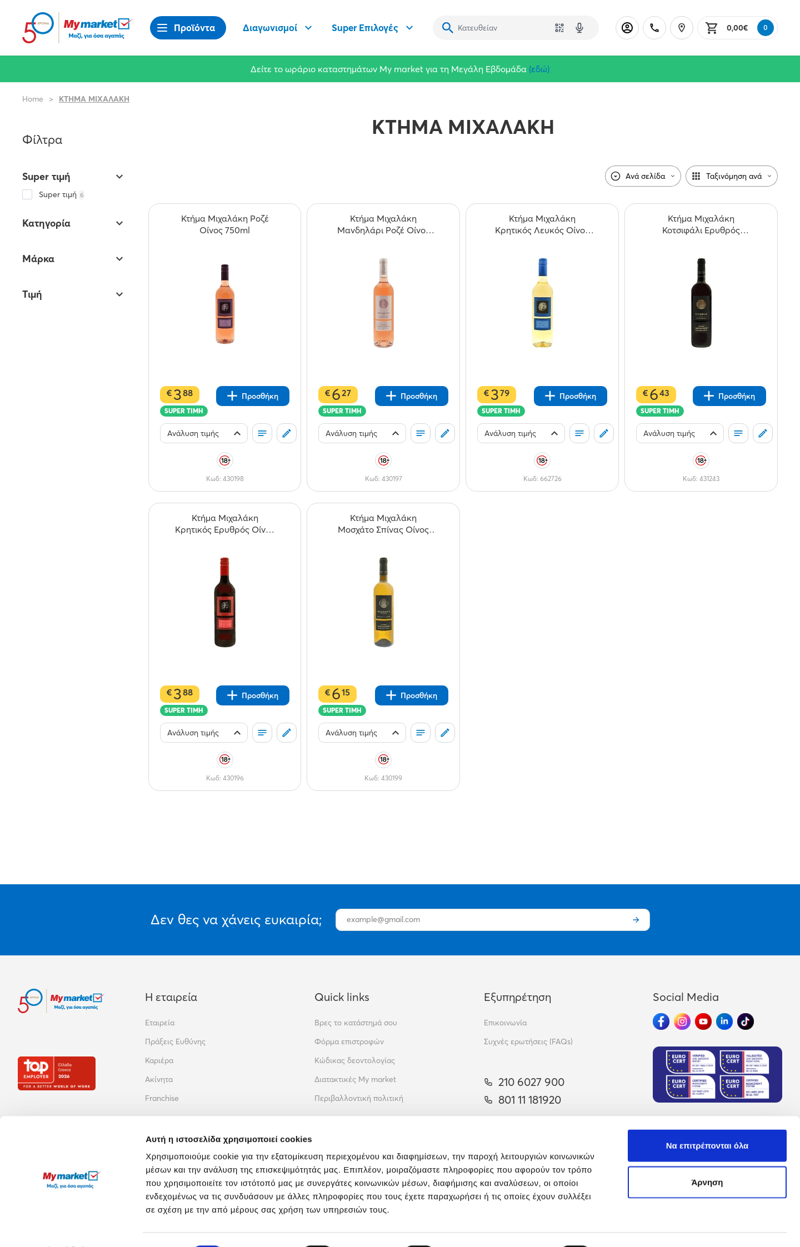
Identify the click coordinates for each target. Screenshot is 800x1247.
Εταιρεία (159, 1023)
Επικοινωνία (505, 1023)
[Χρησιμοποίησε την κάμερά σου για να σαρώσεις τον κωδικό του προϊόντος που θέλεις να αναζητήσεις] (559, 28)
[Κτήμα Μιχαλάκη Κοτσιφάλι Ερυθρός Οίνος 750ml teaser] (701, 224)
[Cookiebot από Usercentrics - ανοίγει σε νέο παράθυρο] (72, 1225)
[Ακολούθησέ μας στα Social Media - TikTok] (745, 1021)
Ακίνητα (159, 1079)
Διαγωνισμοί (279, 27)
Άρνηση (707, 1152)
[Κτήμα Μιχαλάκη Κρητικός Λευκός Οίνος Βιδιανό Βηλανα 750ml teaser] (542, 224)
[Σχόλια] (287, 433)
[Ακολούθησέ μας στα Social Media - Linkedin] (724, 1021)
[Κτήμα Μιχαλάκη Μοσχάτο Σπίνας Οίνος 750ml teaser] (383, 523)
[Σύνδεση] (627, 27)
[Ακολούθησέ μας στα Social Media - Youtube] (703, 1021)
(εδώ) (539, 68)
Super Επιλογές (374, 27)
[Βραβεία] (57, 1073)
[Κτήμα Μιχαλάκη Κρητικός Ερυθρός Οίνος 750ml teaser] (225, 523)
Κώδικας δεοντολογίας (354, 1060)
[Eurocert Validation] (717, 1074)
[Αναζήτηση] (447, 27)
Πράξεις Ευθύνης (175, 1041)
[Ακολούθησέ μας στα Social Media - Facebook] (661, 1021)
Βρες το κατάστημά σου (355, 1023)
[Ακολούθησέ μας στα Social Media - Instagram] (682, 1021)
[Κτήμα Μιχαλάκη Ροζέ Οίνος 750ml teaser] (225, 224)
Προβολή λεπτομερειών (660, 1225)
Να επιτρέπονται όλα (707, 1115)
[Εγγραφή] (636, 920)
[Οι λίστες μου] (262, 433)
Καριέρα (159, 1060)
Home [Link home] (32, 99)
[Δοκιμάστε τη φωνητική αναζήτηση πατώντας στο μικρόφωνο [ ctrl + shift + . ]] (579, 28)
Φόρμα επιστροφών (349, 1041)
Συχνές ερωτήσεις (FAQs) (528, 1041)
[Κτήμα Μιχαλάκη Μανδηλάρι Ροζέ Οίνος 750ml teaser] (383, 224)
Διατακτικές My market (355, 1079)
